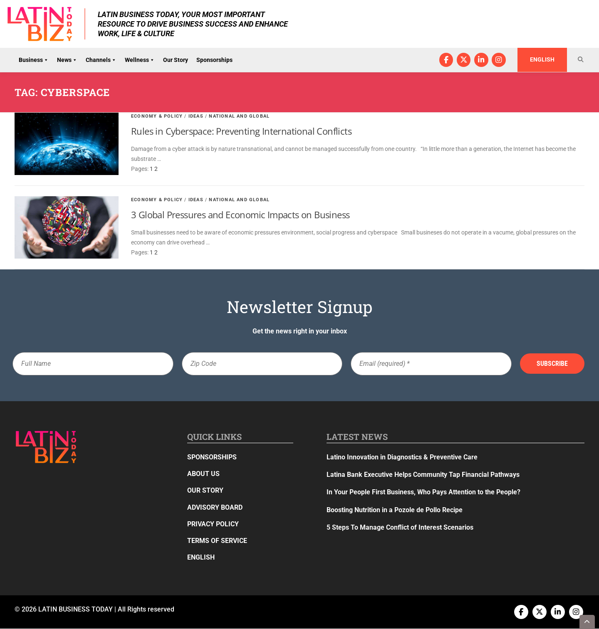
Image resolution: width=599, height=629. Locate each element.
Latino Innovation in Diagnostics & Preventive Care (402, 457)
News (67, 60)
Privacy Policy (213, 524)
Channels (101, 60)
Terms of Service (217, 541)
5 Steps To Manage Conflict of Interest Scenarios (400, 527)
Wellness (140, 60)
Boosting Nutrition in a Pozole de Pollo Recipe (395, 510)
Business (34, 60)
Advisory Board (215, 507)
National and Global (239, 116)
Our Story (175, 60)
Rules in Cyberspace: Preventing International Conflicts (241, 131)
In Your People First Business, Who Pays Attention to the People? (423, 492)
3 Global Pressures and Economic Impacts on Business (240, 215)
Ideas (195, 116)
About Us (203, 474)
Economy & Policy (157, 116)
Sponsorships (214, 60)
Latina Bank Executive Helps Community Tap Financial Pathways (423, 475)
